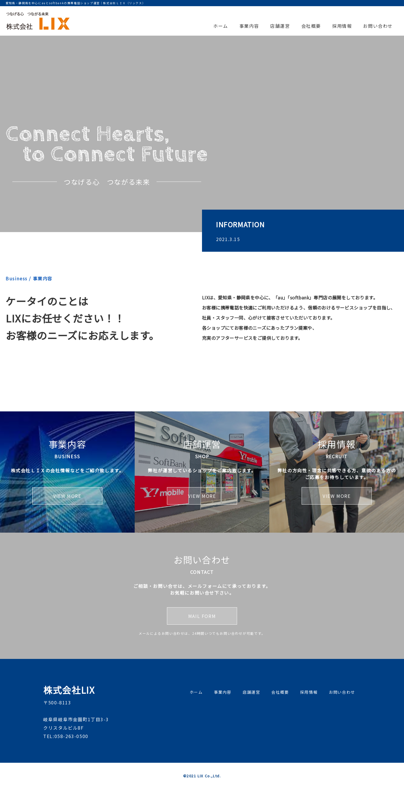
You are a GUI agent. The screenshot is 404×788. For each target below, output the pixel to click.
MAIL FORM (202, 616)
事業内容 (249, 25)
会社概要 (311, 25)
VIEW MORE (67, 496)
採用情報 (342, 25)
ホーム (220, 25)
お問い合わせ (378, 25)
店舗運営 (280, 25)
